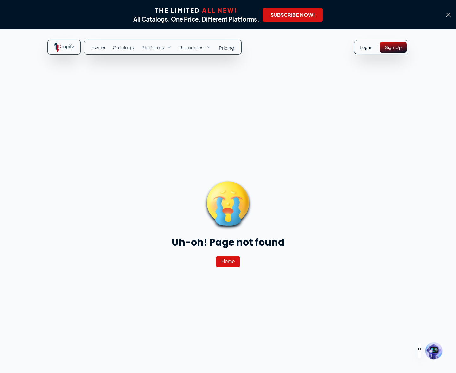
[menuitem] (98, 47)
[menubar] (162, 47)
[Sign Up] (393, 47)
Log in (366, 47)
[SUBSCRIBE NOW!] (293, 15)
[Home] (228, 261)
